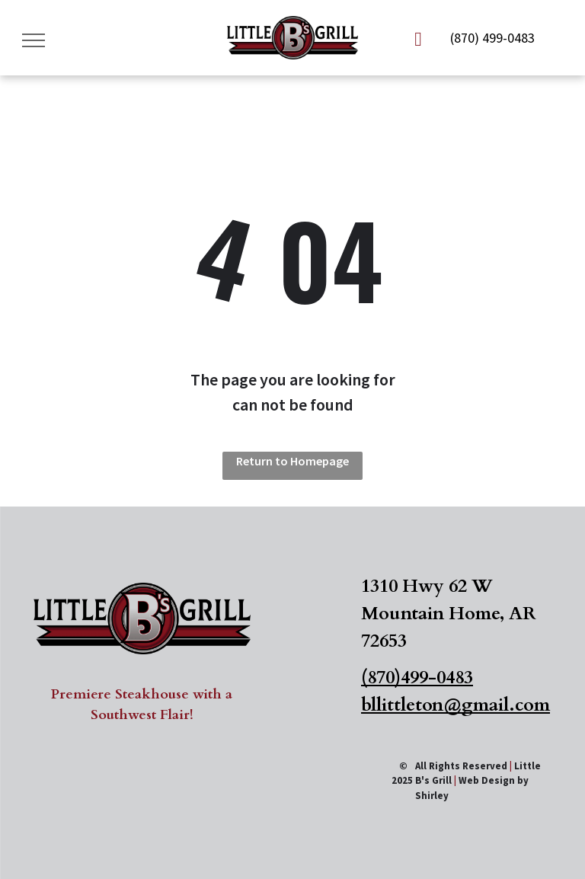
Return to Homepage (292, 460)
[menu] (33, 40)
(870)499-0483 (417, 677)
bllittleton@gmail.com (455, 705)
